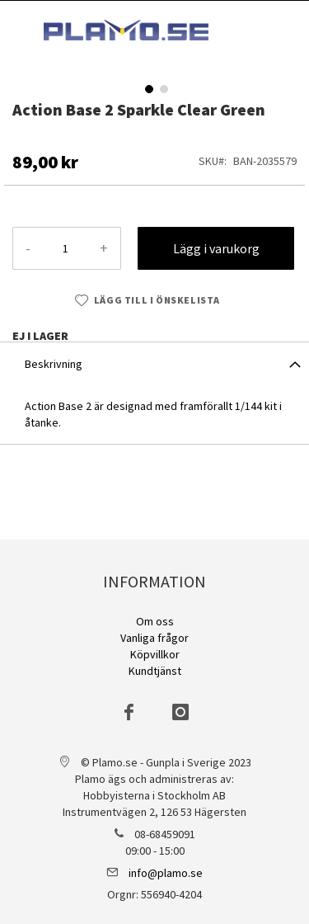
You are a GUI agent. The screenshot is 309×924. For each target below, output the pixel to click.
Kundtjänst (155, 670)
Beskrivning (53, 363)
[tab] (154, 363)
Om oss (155, 621)
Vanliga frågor (154, 637)
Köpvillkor (155, 654)
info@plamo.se (166, 872)
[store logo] (126, 30)
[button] (147, 87)
